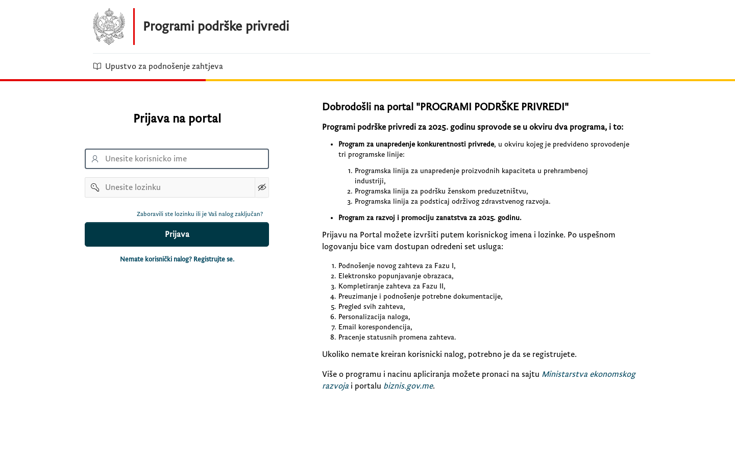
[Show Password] (262, 187)
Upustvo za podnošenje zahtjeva (158, 66)
